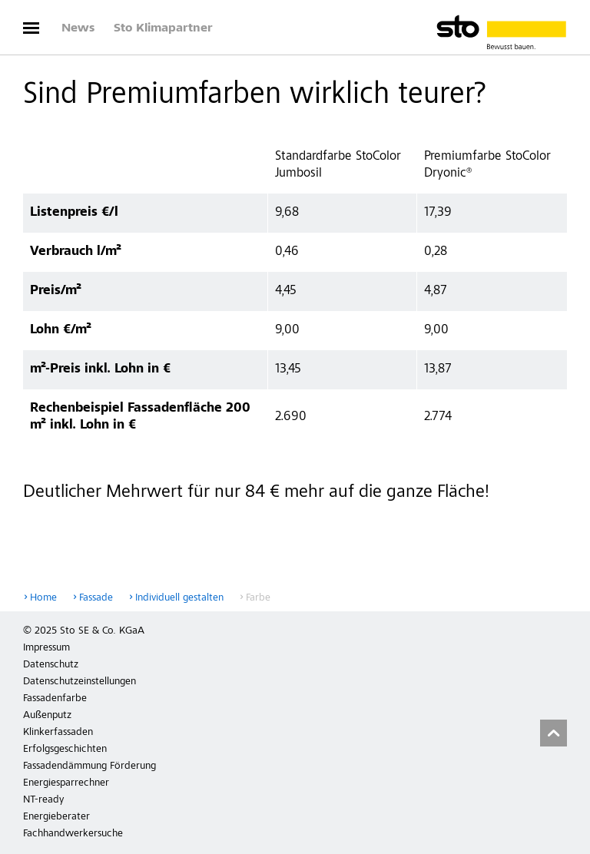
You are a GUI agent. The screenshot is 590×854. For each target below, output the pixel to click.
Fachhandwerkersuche (73, 834)
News (77, 28)
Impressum (46, 648)
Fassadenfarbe (55, 698)
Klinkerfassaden (58, 732)
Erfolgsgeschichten (65, 749)
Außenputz (47, 715)
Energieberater (56, 817)
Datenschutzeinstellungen (79, 682)
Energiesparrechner (66, 783)
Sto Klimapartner (163, 28)
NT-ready (43, 800)
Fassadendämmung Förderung (89, 766)
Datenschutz (50, 665)
